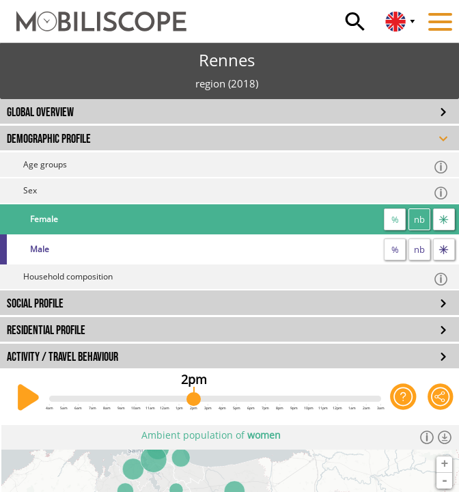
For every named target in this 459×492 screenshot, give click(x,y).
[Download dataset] (444, 437)
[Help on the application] (403, 397)
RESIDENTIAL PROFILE (46, 330)
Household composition (236, 278)
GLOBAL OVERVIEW (40, 112)
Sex (236, 192)
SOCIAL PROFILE (35, 304)
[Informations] (427, 437)
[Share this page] (440, 397)
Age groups (236, 166)
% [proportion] (395, 219)
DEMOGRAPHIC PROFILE (49, 139)
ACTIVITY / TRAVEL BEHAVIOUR (62, 357)
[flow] (444, 219)
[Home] (93, 15)
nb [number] (419, 219)
